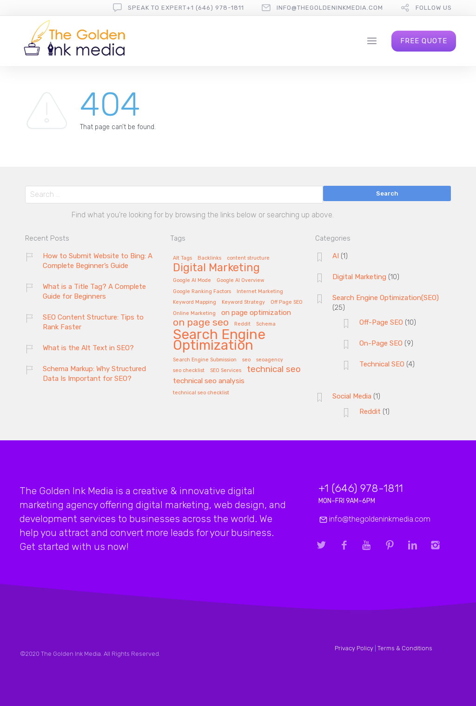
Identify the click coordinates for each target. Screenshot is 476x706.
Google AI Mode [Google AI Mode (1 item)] (192, 280)
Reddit (370, 411)
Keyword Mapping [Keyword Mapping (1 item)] (194, 302)
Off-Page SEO (381, 322)
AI (335, 256)
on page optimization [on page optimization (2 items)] (256, 313)
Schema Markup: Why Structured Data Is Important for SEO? (94, 374)
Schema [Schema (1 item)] (266, 324)
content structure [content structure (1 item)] (248, 258)
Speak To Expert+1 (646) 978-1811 (186, 7)
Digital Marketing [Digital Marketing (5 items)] (216, 268)
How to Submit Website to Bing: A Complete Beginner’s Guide (97, 261)
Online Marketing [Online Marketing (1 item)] (194, 313)
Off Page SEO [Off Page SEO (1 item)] (287, 302)
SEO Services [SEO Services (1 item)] (225, 370)
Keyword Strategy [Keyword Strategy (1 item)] (243, 302)
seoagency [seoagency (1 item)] (269, 360)
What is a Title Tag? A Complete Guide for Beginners (94, 291)
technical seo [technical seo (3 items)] (274, 369)
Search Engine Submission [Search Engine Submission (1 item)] (205, 360)
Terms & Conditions (404, 648)
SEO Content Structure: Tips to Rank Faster (93, 322)
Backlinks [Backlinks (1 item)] (209, 258)
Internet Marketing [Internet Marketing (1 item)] (260, 291)
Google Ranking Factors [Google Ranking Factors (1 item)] (202, 291)
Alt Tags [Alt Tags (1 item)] (182, 258)
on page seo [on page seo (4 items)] (201, 322)
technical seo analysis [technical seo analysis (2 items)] (209, 381)
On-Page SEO (381, 343)
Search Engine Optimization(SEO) (385, 298)
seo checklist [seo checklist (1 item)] (189, 370)
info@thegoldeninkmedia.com (330, 7)
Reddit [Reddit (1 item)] (242, 324)
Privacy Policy (354, 648)
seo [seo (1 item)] (246, 360)
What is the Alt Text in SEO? (88, 348)
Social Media (351, 396)
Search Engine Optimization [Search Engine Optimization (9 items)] (219, 340)
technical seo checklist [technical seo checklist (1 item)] (201, 393)
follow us (434, 7)
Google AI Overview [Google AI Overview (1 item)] (240, 280)
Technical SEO (381, 364)
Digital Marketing (359, 277)
